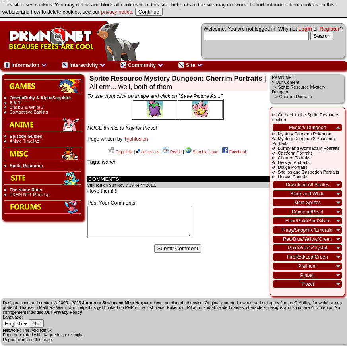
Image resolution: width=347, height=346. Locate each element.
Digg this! (120, 152)
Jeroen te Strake (98, 302)
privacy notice (116, 12)
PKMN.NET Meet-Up (30, 194)
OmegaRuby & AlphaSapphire (40, 97)
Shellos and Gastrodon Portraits (308, 172)
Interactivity (83, 65)
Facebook (234, 152)
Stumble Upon (202, 152)
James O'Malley (295, 302)
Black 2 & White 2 (27, 107)
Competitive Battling (29, 112)
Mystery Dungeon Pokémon (304, 133)
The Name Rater (26, 189)
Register (330, 29)
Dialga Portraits (292, 167)
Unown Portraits (293, 176)
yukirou (94, 185)
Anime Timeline (24, 141)
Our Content (287, 82)
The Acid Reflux (37, 330)
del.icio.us (147, 152)
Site (190, 65)
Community (141, 65)
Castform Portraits (295, 153)
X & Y (15, 102)
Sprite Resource (26, 165)
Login (305, 29)
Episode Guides (26, 136)
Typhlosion (136, 139)
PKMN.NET (283, 77)
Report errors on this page (27, 339)
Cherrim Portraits (294, 157)
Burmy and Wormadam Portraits (308, 148)
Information (25, 65)
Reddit (172, 152)
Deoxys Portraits (294, 162)
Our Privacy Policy (63, 312)
